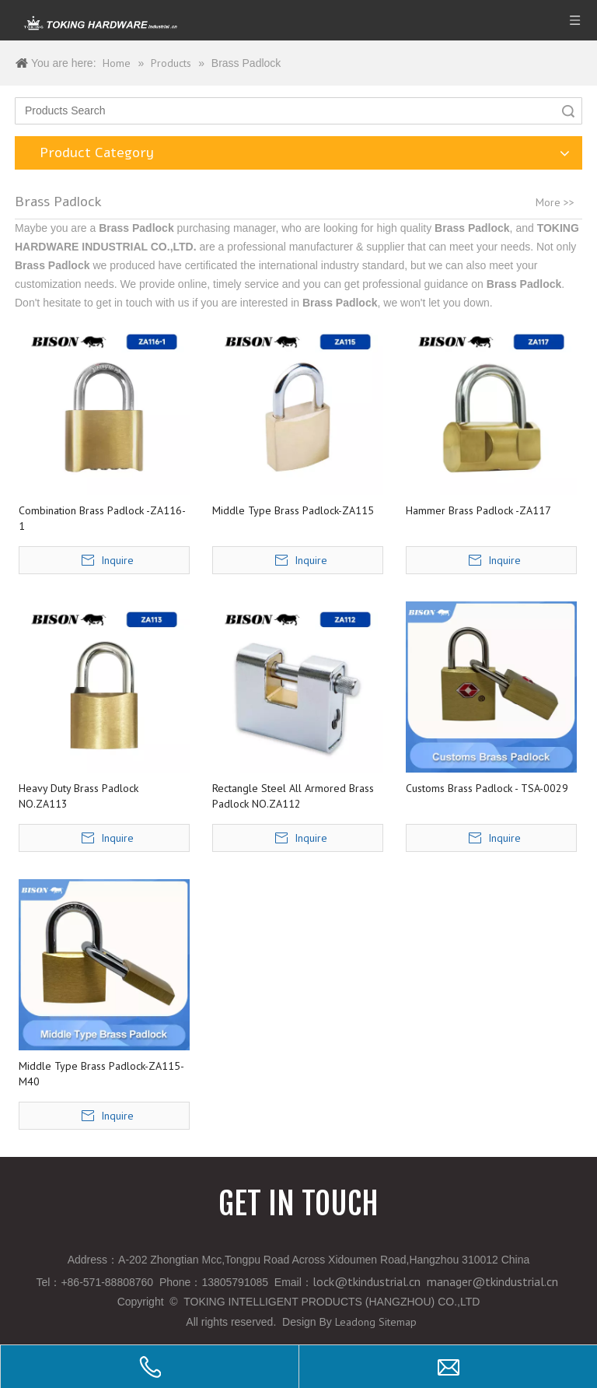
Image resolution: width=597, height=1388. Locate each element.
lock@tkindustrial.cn (366, 1281)
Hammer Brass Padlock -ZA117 (478, 510)
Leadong (355, 1322)
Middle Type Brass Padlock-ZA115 (293, 510)
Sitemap (398, 1322)
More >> (555, 202)
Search (568, 111)
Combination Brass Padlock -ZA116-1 (102, 518)
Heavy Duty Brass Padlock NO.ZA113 (78, 796)
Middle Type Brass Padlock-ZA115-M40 (101, 1073)
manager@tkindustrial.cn (492, 1281)
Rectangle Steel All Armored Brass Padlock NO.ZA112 (293, 796)
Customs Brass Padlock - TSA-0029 (487, 788)
